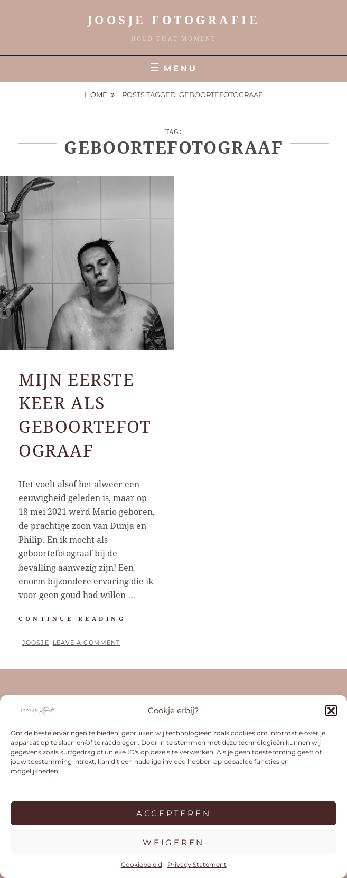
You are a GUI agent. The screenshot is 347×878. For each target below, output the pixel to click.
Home (96, 94)
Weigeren (173, 842)
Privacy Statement (197, 864)
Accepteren (173, 813)
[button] (331, 710)
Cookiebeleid (141, 864)
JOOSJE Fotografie (174, 20)
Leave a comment (86, 642)
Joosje (35, 642)
